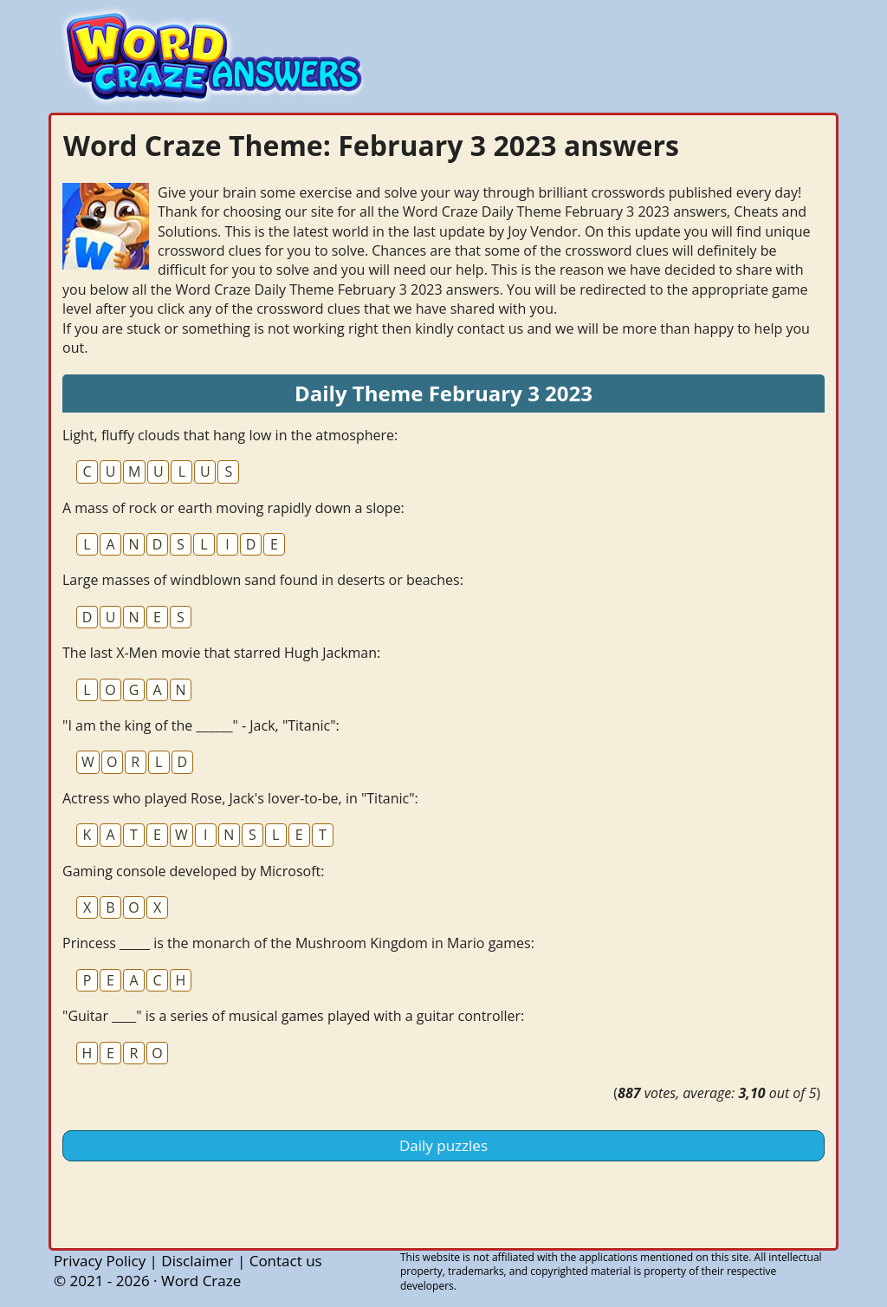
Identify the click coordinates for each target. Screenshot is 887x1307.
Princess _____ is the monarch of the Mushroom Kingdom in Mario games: (298, 943)
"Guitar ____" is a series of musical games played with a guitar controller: (293, 1015)
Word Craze (201, 1281)
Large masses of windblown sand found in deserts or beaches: (262, 579)
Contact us (285, 1261)
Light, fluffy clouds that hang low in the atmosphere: (230, 435)
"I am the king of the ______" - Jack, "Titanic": (201, 725)
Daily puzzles (443, 1145)
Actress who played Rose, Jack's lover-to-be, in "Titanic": (240, 798)
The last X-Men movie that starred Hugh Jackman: (221, 652)
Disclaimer (197, 1261)
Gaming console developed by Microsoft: (193, 871)
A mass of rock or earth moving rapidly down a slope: (233, 507)
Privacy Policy (100, 1261)
